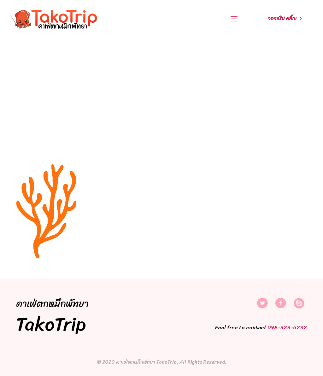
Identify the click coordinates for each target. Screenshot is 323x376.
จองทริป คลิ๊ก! (286, 19)
